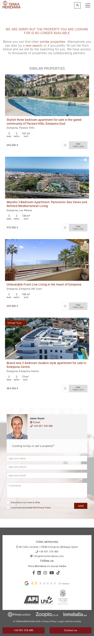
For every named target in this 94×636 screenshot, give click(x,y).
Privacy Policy (44, 508)
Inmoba (77, 621)
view (78, 145)
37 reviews (64, 583)
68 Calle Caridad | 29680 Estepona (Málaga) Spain (48, 546)
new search (34, 45)
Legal (61, 621)
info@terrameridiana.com (49, 556)
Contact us (70, 630)
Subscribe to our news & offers (23, 502)
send (80, 505)
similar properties (52, 42)
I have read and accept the (29, 507)
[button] (85, 95)
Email (35, 422)
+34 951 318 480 (41, 426)
